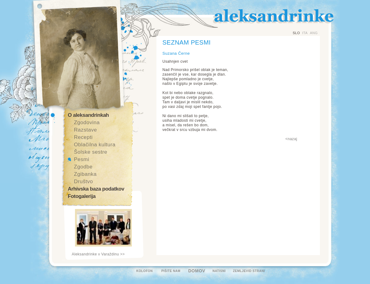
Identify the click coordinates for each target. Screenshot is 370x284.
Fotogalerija (82, 196)
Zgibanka (85, 174)
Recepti (83, 137)
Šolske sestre (91, 152)
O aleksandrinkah (88, 115)
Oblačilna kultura (95, 144)
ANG (313, 33)
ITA (305, 33)
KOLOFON (144, 271)
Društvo (83, 181)
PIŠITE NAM (170, 271)
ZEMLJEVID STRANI (249, 271)
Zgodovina (87, 122)
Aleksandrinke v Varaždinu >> (98, 254)
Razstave (85, 130)
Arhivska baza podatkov (96, 189)
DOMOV (196, 270)
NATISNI (219, 271)
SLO (296, 33)
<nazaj (291, 139)
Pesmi (81, 159)
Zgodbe (83, 166)
